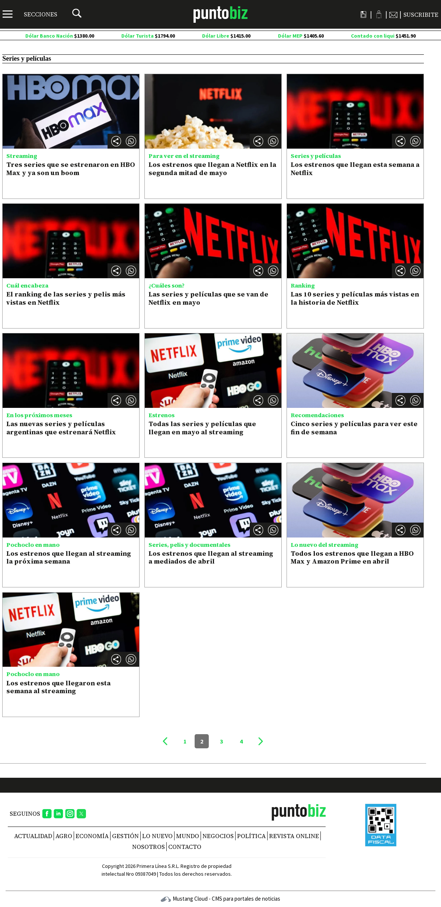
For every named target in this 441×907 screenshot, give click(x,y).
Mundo (187, 836)
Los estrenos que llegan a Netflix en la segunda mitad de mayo (212, 168)
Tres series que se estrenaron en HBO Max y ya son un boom (70, 168)
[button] (131, 141)
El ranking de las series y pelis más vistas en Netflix (65, 298)
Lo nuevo (157, 836)
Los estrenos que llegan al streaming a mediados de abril (210, 557)
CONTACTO (184, 847)
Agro (63, 836)
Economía (92, 836)
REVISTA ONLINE (294, 836)
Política (251, 836)
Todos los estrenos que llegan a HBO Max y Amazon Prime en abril (352, 557)
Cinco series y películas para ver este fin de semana (354, 428)
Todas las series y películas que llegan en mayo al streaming (202, 428)
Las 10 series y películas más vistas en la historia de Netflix (355, 298)
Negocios (218, 836)
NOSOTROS (148, 847)
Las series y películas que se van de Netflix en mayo (208, 298)
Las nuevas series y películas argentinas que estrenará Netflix (61, 428)
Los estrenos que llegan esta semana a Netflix (355, 168)
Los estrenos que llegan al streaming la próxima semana (68, 557)
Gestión (125, 836)
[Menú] (30, 14)
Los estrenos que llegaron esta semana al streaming (58, 687)
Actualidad (33, 836)
